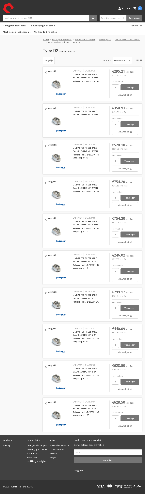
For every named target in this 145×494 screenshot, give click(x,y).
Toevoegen (134, 18)
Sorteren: (107, 60)
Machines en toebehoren (17, 31)
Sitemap (6, 445)
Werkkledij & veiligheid (47, 31)
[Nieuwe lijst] (125, 95)
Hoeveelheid (117, 81)
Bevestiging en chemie (44, 25)
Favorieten (136, 25)
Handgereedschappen (15, 25)
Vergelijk (48, 60)
